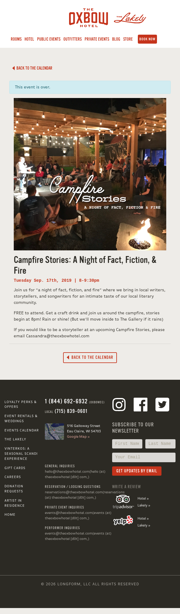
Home (10, 515)
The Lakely (15, 439)
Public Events (48, 39)
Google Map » (78, 437)
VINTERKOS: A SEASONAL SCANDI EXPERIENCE (21, 454)
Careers (12, 477)
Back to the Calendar (32, 68)
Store (128, 39)
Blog (116, 39)
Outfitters (72, 39)
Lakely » (144, 505)
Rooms (16, 39)
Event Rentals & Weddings (21, 418)
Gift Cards (14, 468)
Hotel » (143, 498)
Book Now (147, 39)
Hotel (29, 39)
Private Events (97, 39)
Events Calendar (21, 430)
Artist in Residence (14, 503)
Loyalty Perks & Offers (20, 404)
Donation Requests (13, 489)
